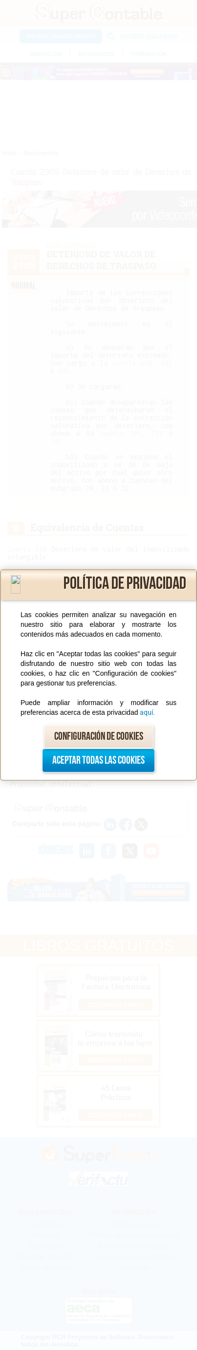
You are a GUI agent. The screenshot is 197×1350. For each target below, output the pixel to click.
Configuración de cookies (98, 736)
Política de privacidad (125, 583)
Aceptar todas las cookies (98, 760)
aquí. (147, 712)
